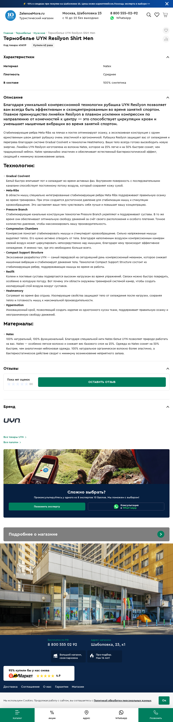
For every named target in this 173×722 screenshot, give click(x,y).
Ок (164, 700)
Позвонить (156, 718)
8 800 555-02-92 (124, 13)
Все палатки (10, 442)
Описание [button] (13, 97)
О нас (47, 686)
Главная (8, 33)
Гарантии (61, 686)
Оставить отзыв (102, 382)
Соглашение (30, 686)
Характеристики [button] (18, 57)
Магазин (78, 686)
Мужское (39, 33)
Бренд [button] (9, 407)
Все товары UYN (13, 437)
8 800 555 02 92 (62, 644)
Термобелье (23, 33)
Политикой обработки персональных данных (122, 700)
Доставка (10, 686)
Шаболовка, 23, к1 (108, 644)
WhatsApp (123, 18)
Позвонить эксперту (47, 506)
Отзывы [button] (10, 368)
